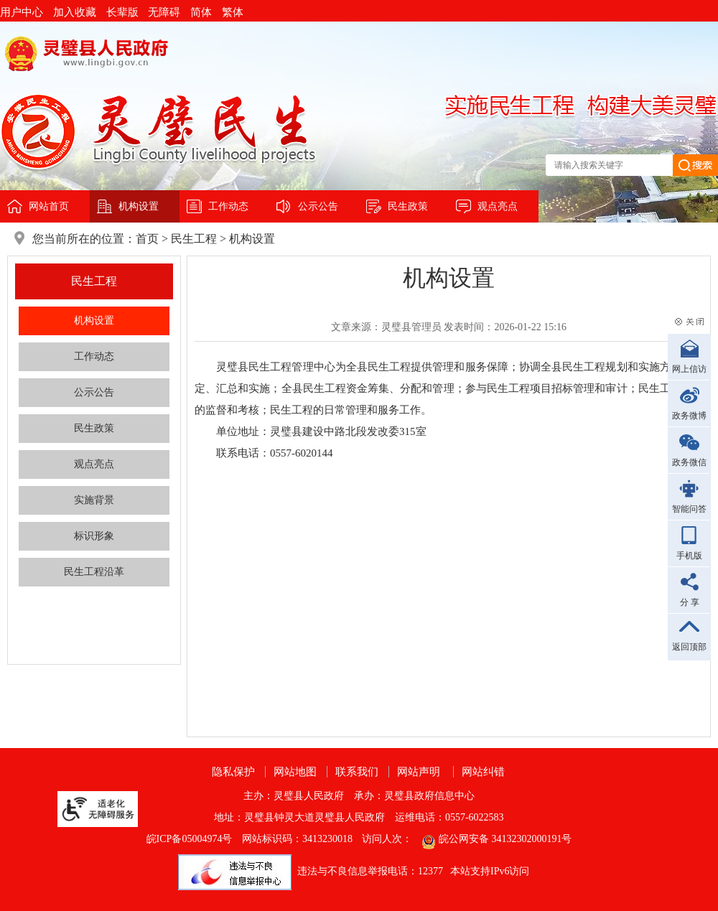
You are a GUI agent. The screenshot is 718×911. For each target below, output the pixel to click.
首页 (147, 239)
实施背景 (94, 500)
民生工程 (194, 239)
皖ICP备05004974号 (189, 838)
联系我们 (356, 771)
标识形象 (94, 536)
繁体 (232, 12)
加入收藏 (74, 12)
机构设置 (138, 206)
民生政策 (408, 206)
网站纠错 (483, 771)
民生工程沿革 (94, 571)
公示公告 (318, 206)
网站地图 (295, 771)
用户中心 (21, 12)
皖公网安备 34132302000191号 (505, 838)
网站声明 (418, 771)
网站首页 (49, 206)
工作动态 (228, 206)
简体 (201, 12)
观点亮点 (497, 206)
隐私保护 (233, 771)
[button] (127, 12)
